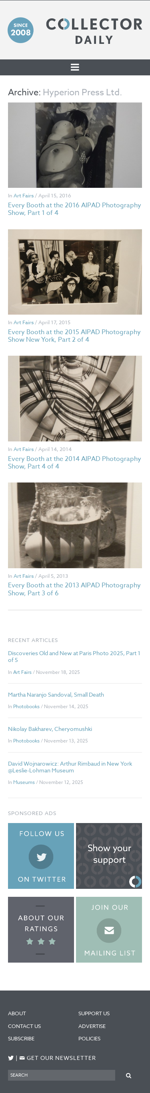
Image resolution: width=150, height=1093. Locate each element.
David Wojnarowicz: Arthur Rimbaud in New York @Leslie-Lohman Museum (70, 767)
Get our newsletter (57, 1058)
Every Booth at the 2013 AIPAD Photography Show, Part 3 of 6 (74, 589)
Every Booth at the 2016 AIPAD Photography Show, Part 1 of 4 (74, 209)
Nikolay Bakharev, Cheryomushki (50, 729)
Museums (24, 782)
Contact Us (24, 1026)
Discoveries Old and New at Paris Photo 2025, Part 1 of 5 (74, 656)
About (17, 1013)
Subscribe (21, 1038)
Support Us (94, 1013)
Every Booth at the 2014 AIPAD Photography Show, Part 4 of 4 (74, 462)
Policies (89, 1038)
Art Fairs (24, 195)
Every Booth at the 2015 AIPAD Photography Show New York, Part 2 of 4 (74, 336)
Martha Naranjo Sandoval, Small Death (56, 694)
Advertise (92, 1026)
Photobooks (26, 706)
